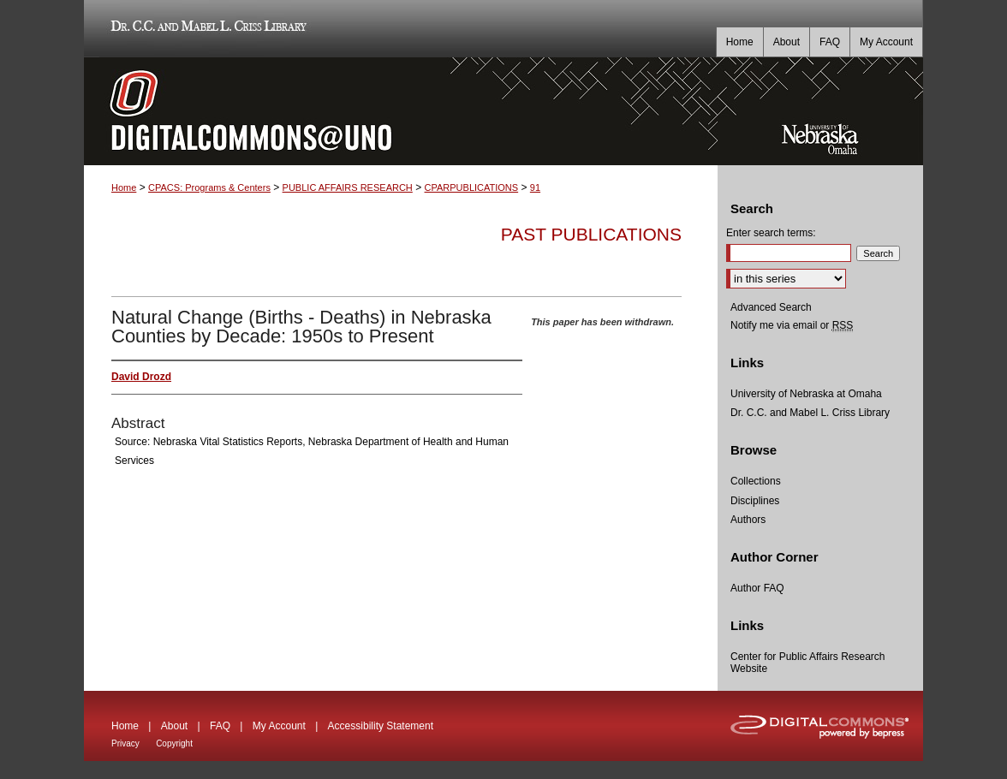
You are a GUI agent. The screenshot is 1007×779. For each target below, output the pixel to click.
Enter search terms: (771, 233)
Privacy (125, 743)
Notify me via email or (791, 325)
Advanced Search (771, 307)
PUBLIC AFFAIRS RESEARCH (348, 187)
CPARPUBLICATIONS (472, 187)
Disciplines (754, 501)
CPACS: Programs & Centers (209, 187)
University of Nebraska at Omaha (806, 394)
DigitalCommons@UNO (401, 111)
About (174, 726)
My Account (279, 726)
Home (123, 187)
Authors (748, 520)
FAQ (220, 726)
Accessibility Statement (380, 726)
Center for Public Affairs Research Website (807, 663)
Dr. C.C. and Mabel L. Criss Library (206, 28)
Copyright (174, 743)
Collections (755, 481)
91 (535, 187)
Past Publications (591, 234)
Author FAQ (757, 588)
